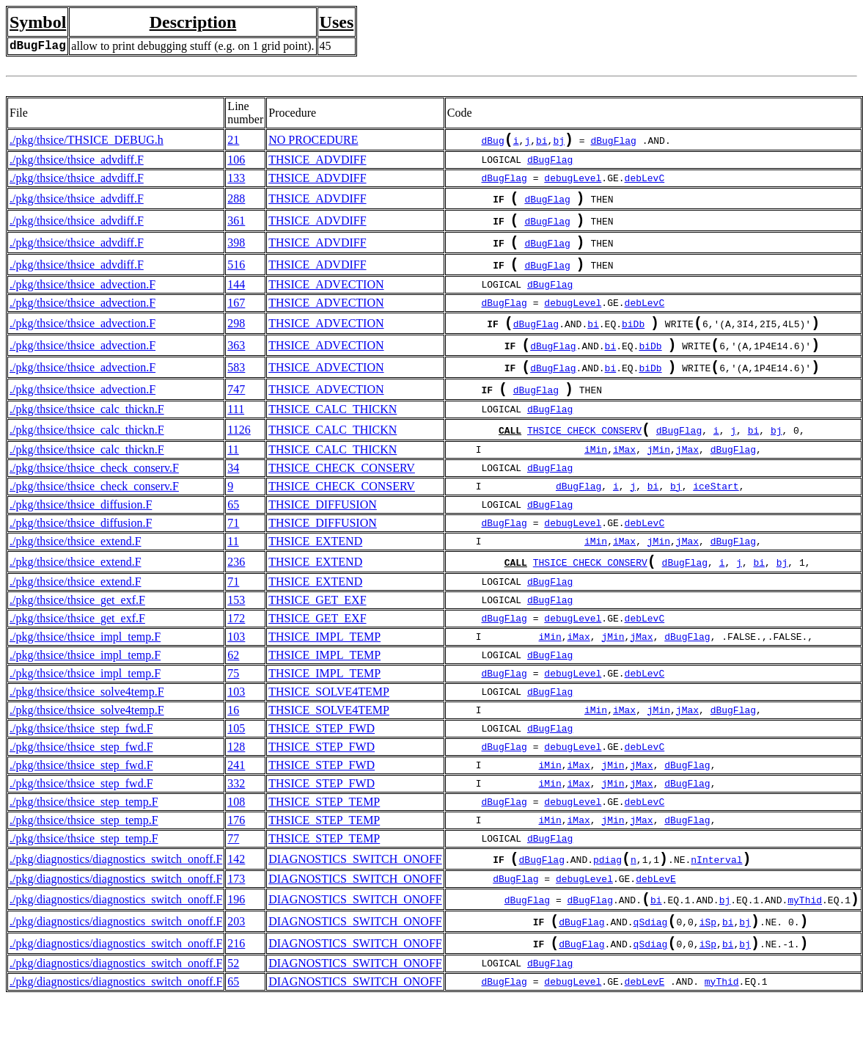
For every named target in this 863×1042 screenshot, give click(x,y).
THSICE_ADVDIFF (317, 162)
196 (236, 936)
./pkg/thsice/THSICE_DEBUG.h (87, 141)
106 (236, 162)
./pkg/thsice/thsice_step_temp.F (84, 834)
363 (236, 364)
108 (236, 834)
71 (233, 552)
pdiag (607, 894)
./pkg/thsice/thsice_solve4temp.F (87, 724)
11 (232, 479)
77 (233, 870)
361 (236, 228)
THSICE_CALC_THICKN (332, 435)
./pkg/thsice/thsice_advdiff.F (77, 162)
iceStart (715, 515)
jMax (687, 479)
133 (236, 181)
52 (233, 1007)
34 (233, 497)
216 (236, 986)
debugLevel (572, 181)
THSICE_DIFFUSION (322, 534)
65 (233, 534)
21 (233, 141)
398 (236, 253)
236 (236, 592)
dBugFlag (613, 143)
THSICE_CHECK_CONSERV (584, 459)
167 (236, 317)
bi (542, 143)
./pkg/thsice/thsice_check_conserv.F (94, 497)
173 (236, 914)
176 (236, 852)
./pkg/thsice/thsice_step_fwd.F (81, 760)
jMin (658, 479)
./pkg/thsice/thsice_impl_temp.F (85, 669)
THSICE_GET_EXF (317, 632)
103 (236, 669)
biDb (633, 341)
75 (233, 705)
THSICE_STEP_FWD (321, 760)
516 (236, 278)
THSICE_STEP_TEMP (324, 834)
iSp (707, 962)
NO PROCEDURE (313, 141)
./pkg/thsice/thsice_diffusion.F (81, 534)
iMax (624, 479)
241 (236, 797)
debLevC (645, 181)
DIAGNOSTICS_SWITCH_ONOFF (354, 892)
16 (233, 742)
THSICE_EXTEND (315, 570)
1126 (238, 457)
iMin (595, 479)
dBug (493, 143)
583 (236, 389)
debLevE (656, 914)
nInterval (716, 894)
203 (236, 961)
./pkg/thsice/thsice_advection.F (82, 299)
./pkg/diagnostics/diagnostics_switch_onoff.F (116, 892)
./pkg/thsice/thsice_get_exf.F (77, 632)
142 (236, 892)
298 (236, 339)
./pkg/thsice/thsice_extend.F (76, 570)
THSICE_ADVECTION (325, 299)
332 (236, 815)
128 (236, 779)
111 (235, 435)
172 (236, 650)
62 (233, 687)
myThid (804, 937)
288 (236, 203)
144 (236, 299)
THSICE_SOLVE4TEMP (328, 724)
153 (236, 632)
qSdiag (651, 962)
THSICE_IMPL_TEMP (324, 669)
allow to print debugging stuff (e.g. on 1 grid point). (192, 46)
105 (236, 760)
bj (559, 143)
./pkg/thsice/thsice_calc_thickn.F (87, 435)
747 (236, 414)
